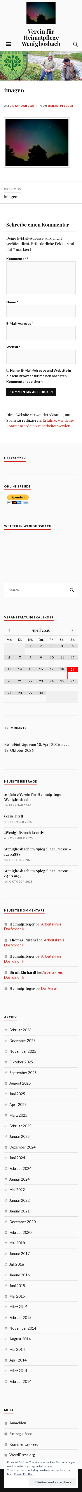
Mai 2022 (17, 1189)
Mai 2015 (17, 1296)
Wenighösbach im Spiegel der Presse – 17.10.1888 (37, 851)
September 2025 (23, 1072)
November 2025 (22, 1051)
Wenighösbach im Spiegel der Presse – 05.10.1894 (37, 873)
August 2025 (20, 1083)
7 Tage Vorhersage (41, 550)
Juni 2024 (17, 1157)
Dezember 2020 (22, 1221)
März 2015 (18, 1307)
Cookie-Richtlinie (24, 1474)
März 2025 (18, 1115)
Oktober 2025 (21, 1062)
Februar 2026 (20, 1030)
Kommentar (17, 258)
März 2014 (18, 1370)
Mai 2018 (17, 1243)
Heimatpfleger (60, 105)
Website (13, 347)
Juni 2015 (17, 1285)
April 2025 (18, 1104)
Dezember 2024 (22, 1147)
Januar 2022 (19, 1200)
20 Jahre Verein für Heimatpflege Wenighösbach (32, 797)
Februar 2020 (20, 1232)
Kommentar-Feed (23, 1444)
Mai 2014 (17, 1349)
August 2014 (20, 1339)
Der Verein (50, 988)
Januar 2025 (19, 1136)
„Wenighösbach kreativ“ (25, 832)
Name (12, 302)
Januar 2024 (19, 1179)
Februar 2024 (20, 1168)
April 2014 (18, 1360)
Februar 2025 (20, 1126)
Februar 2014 (20, 1381)
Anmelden (17, 1423)
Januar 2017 (19, 1253)
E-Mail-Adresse (19, 323)
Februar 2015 (20, 1317)
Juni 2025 (17, 1094)
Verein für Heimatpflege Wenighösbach (41, 37)
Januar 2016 (19, 1275)
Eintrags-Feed (20, 1433)
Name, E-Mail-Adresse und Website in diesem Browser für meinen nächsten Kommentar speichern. (38, 375)
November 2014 (22, 1328)
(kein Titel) (13, 816)
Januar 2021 (19, 1211)
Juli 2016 (16, 1264)
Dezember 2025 (22, 1040)
